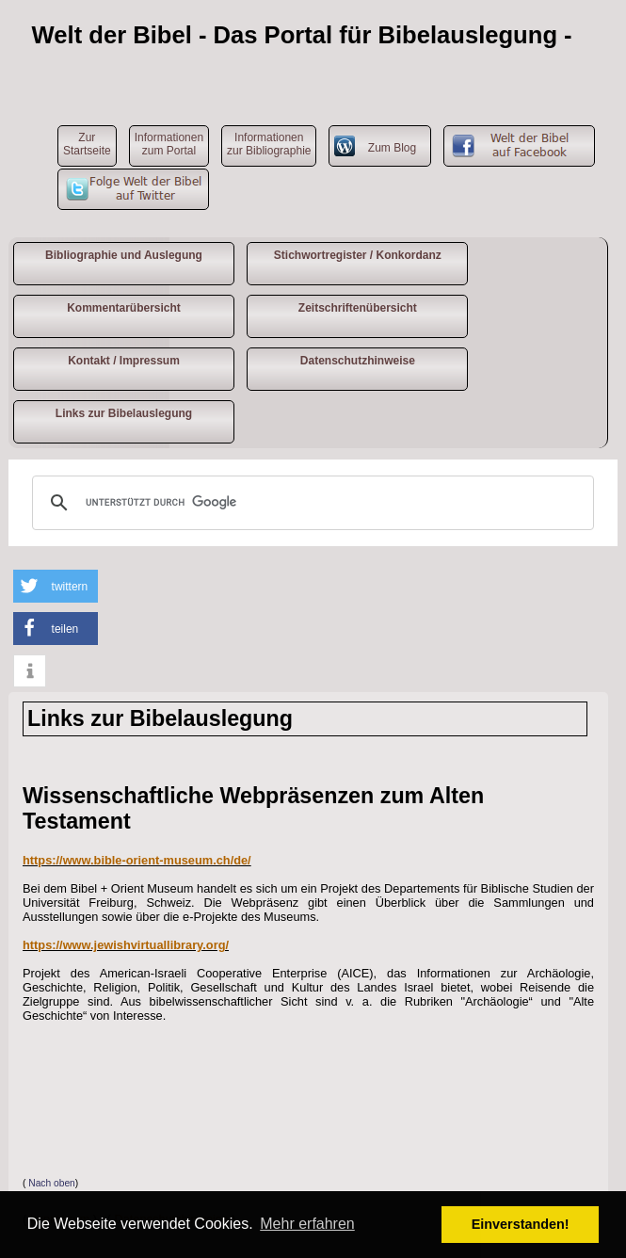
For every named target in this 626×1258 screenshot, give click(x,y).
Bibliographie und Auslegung (123, 255)
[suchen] (310, 503)
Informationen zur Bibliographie (269, 144)
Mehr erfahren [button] (307, 1224)
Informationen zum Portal (169, 144)
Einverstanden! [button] (521, 1224)
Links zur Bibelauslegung (124, 413)
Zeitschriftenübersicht (357, 307)
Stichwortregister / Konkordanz (357, 255)
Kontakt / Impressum (124, 360)
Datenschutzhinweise (357, 360)
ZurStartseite (87, 144)
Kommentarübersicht (124, 307)
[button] (55, 586)
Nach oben (51, 1183)
